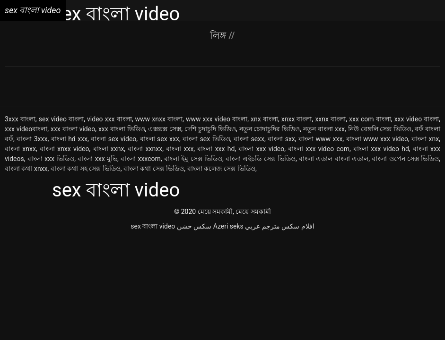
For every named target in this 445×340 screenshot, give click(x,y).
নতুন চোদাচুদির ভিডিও (269, 129)
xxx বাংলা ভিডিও (121, 129)
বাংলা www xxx (320, 139)
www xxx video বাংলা (216, 119)
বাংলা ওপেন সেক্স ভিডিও (405, 158)
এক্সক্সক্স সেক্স (164, 129)
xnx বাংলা (264, 119)
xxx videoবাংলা (26, 129)
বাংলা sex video (113, 139)
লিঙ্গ (219, 35)
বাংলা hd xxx (69, 139)
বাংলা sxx (281, 139)
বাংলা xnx (425, 139)
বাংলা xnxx (20, 149)
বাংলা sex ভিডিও (206, 139)
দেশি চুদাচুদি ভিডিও (210, 129)
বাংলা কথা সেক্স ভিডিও (153, 168)
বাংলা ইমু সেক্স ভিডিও (193, 158)
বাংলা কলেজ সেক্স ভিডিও (221, 168)
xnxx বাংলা (296, 119)
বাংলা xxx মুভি (97, 158)
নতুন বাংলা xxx (324, 129)
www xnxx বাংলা (159, 119)
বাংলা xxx (179, 149)
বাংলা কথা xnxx (26, 168)
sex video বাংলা (61, 119)
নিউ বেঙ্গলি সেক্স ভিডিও (380, 129)
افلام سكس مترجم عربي (279, 226)
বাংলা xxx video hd (381, 149)
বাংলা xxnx (108, 149)
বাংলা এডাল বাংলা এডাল (333, 158)
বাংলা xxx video (261, 149)
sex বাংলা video (153, 226)
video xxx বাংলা (109, 119)
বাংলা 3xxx (32, 139)
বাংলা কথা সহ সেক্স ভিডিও (86, 168)
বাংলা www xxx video (377, 139)
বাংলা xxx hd (216, 149)
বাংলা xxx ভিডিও (51, 158)
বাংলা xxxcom (141, 158)
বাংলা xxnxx (145, 149)
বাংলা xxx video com (318, 149)
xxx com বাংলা (370, 119)
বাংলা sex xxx (159, 139)
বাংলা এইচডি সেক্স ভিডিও (261, 158)
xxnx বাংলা (330, 119)
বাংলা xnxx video (64, 149)
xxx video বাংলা (416, 119)
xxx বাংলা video (73, 129)
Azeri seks (228, 226)
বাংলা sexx (249, 139)
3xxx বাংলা (20, 119)
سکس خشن (194, 226)
